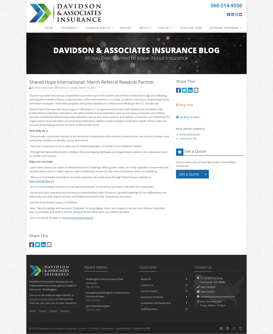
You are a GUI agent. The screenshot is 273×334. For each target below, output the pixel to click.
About (145, 28)
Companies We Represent (164, 303)
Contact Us (164, 285)
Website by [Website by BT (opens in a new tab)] (142, 328)
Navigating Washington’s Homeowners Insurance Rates (109, 296)
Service (100, 28)
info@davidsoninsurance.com (218, 296)
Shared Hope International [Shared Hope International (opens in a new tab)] (77, 217)
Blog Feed (184, 105)
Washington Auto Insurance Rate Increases (109, 283)
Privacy (94, 328)
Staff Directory (164, 309)
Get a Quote (189, 174)
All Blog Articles (188, 117)
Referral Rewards (190, 134)
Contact (166, 28)
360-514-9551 (208, 291)
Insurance (70, 28)
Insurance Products (164, 297)
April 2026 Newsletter (109, 308)
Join (191, 28)
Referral (226, 28)
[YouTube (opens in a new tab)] (240, 14)
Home (49, 28)
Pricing (125, 28)
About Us (164, 279)
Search (83, 328)
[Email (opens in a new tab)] (49, 244)
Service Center (164, 291)
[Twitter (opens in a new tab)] (37, 244)
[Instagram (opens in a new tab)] (236, 14)
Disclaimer (108, 328)
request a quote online (42, 299)
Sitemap (65, 310)
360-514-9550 (208, 287)
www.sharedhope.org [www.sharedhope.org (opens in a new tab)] (41, 181)
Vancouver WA (188, 138)
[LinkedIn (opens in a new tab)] (232, 14)
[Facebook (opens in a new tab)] (228, 14)
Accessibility (123, 328)
